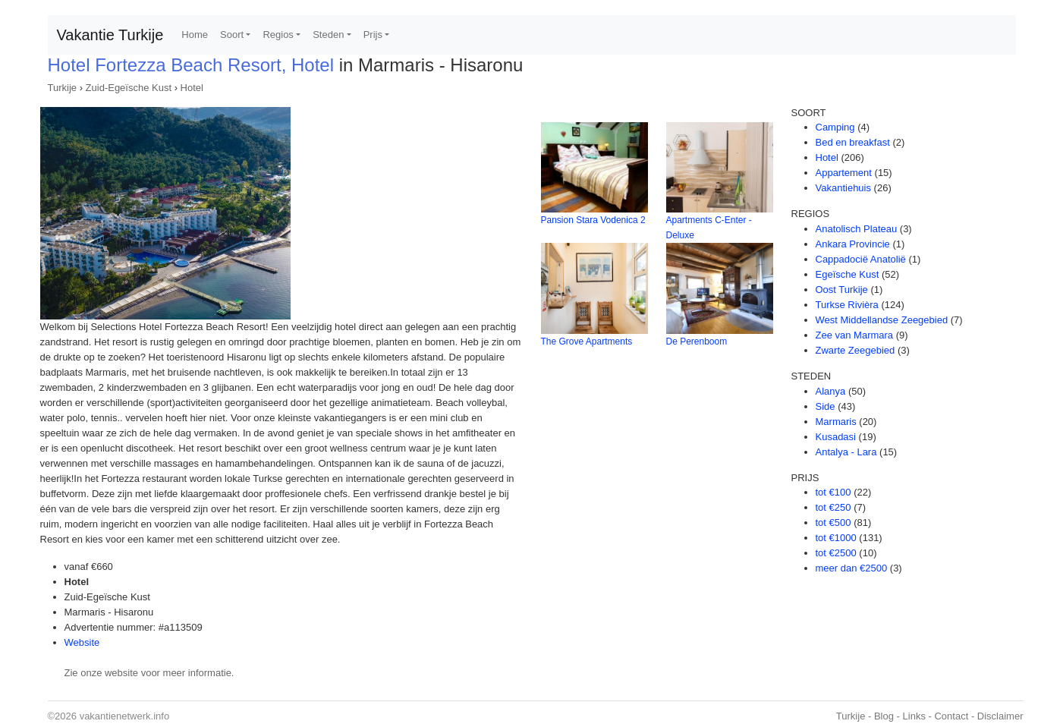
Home (194, 34)
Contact (951, 716)
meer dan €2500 (852, 568)
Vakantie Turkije (110, 35)
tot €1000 (836, 537)
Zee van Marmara (855, 335)
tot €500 (833, 522)
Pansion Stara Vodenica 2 (593, 220)
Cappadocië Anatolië (861, 259)
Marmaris (836, 421)
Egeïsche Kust (847, 274)
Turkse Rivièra (847, 304)
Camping (835, 127)
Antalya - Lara (846, 452)
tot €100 (833, 492)
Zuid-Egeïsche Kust (128, 87)
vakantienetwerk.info (125, 716)
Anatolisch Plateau (857, 229)
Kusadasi (836, 436)
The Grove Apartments (587, 341)
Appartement (844, 172)
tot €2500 (836, 553)
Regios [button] (278, 34)
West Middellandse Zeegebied (882, 320)
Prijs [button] (372, 34)
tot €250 (833, 507)
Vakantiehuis (843, 188)
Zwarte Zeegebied (855, 350)
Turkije (62, 87)
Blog (884, 716)
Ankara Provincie (853, 244)
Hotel (192, 87)
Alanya (831, 391)
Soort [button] (232, 34)
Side (825, 406)
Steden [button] (328, 34)
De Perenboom (697, 341)
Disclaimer (1000, 716)
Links (914, 716)
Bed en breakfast (853, 142)
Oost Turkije (842, 289)
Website (82, 642)
